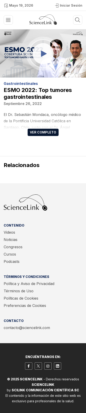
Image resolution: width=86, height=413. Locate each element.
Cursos (10, 254)
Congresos (13, 247)
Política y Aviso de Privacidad (29, 283)
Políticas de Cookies (21, 298)
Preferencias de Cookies (25, 305)
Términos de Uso (18, 291)
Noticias (10, 239)
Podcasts (11, 261)
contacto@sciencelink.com (27, 327)
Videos (9, 232)
